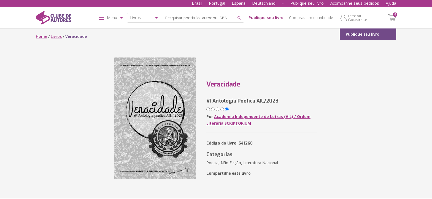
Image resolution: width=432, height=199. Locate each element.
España (238, 3)
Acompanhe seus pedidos (354, 3)
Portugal (217, 3)
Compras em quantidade (311, 17)
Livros (56, 36)
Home (41, 36)
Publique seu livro (307, 3)
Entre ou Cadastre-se (357, 18)
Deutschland (264, 3)
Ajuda (391, 3)
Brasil (197, 3)
